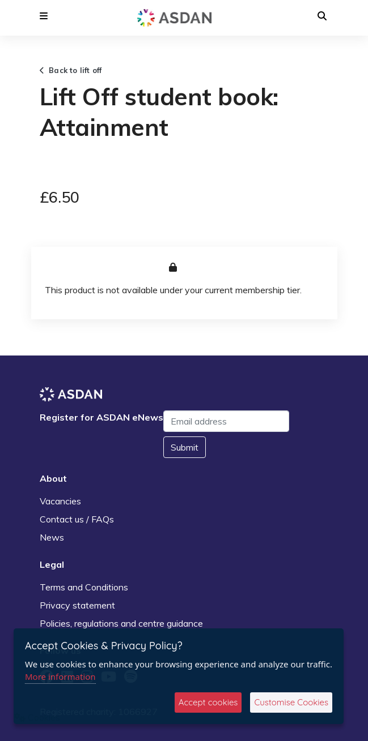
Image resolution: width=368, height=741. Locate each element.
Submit (184, 447)
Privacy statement (77, 605)
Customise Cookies (291, 702)
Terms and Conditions (84, 587)
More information (60, 676)
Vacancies (60, 501)
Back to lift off (71, 70)
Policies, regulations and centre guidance (121, 623)
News (52, 537)
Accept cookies (208, 702)
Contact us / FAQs (77, 519)
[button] (44, 15)
